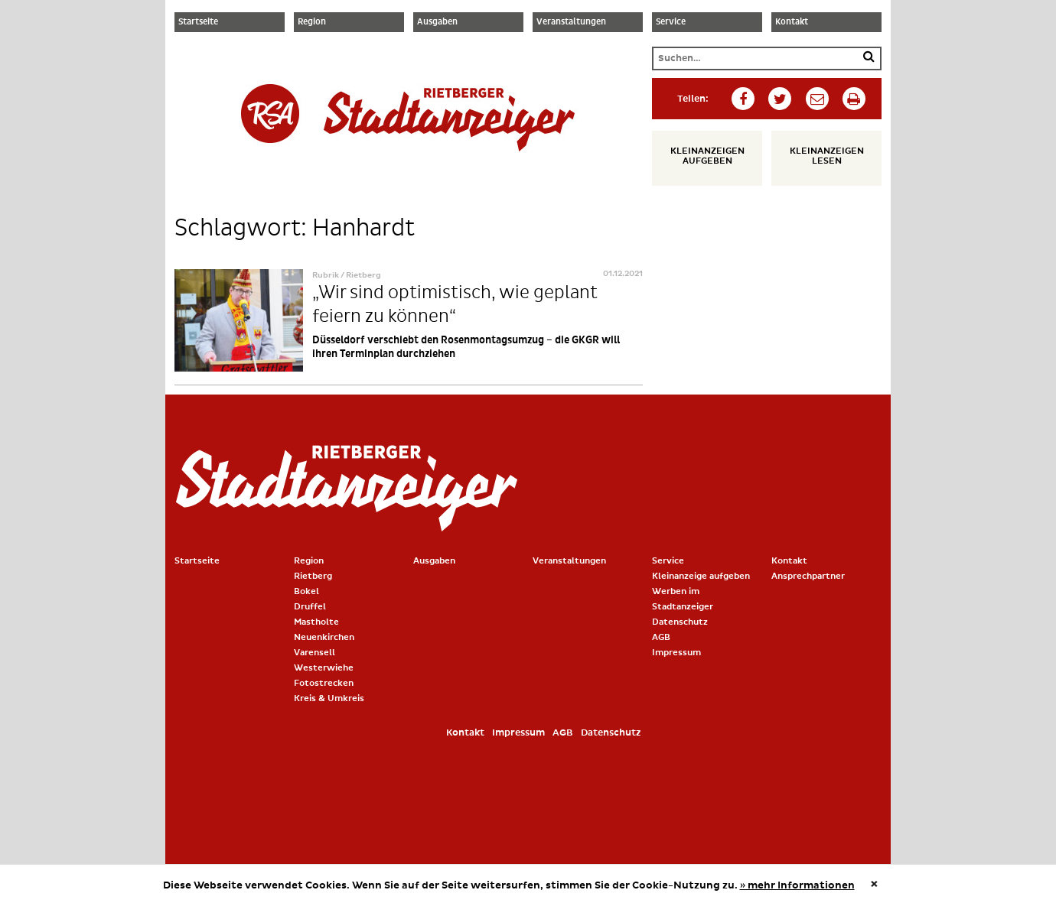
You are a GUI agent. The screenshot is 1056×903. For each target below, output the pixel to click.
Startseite (198, 22)
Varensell (314, 653)
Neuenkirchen (324, 637)
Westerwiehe (324, 668)
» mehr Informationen (797, 885)
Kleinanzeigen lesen (827, 156)
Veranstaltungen (571, 22)
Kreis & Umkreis (329, 698)
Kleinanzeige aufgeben (701, 576)
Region (312, 22)
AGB (661, 637)
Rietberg (313, 576)
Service (671, 22)
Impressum (676, 653)
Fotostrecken (324, 683)
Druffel (310, 607)
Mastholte (316, 622)
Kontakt (791, 22)
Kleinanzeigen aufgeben (707, 156)
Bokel (306, 591)
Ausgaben (437, 22)
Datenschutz (680, 622)
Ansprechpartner (808, 576)
